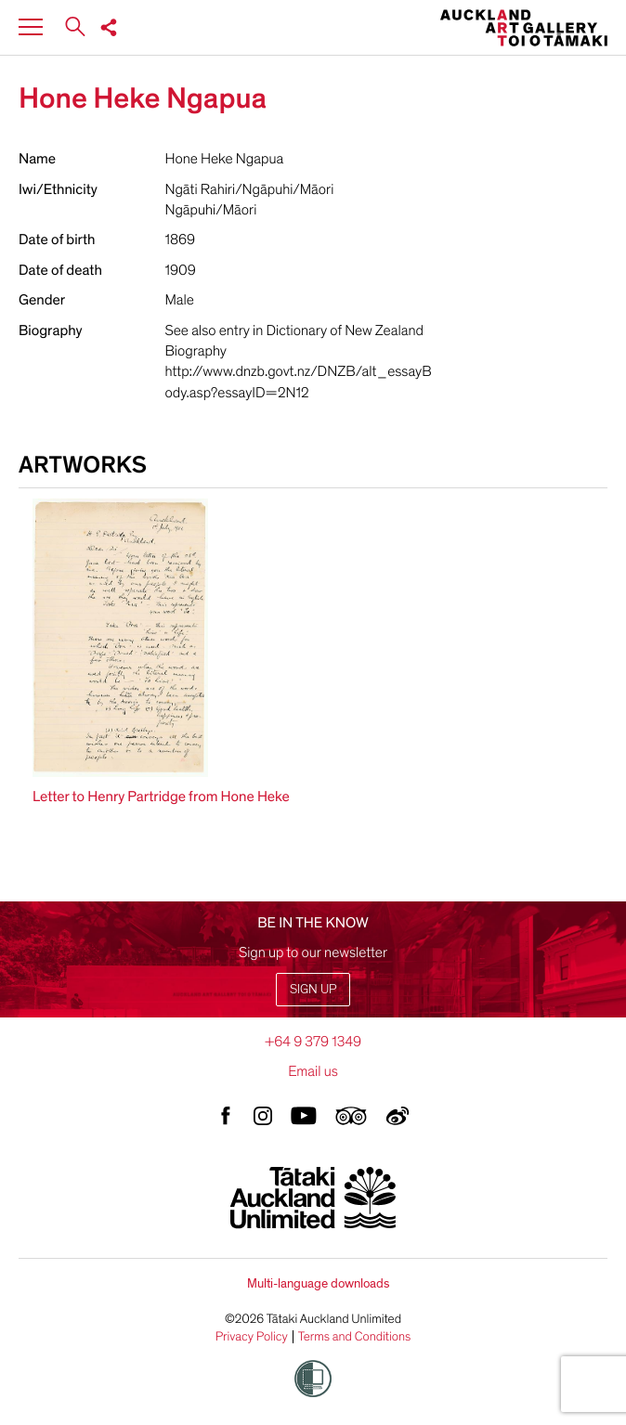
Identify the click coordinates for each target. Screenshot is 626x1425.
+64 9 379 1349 (313, 1041)
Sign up (313, 989)
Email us (313, 1071)
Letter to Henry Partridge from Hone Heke (161, 796)
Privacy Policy (251, 1336)
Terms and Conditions (354, 1336)
